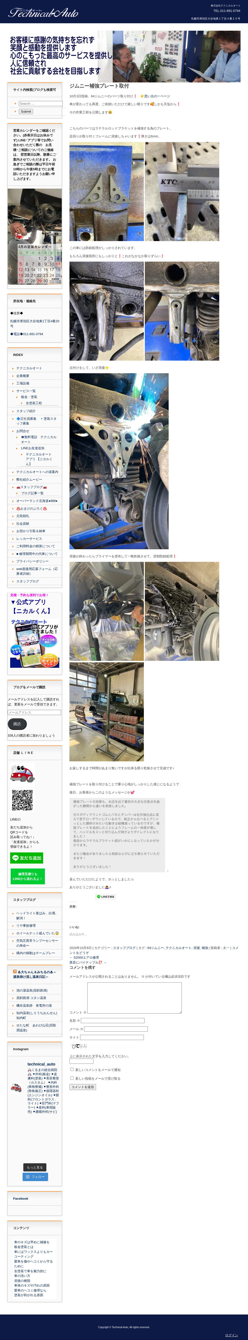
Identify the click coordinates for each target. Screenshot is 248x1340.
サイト (74, 1043)
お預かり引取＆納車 (30, 531)
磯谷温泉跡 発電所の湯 (34, 1005)
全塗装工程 (34, 403)
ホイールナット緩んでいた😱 (37, 933)
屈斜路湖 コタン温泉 (31, 998)
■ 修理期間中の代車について (37, 554)
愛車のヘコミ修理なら (30, 1290)
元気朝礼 (22, 516)
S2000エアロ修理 (84, 957)
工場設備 (22, 383)
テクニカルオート (178, 948)
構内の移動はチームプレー (35, 953)
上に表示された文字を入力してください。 (100, 1062)
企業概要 (22, 376)
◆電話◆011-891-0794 (26, 334)
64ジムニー (156, 948)
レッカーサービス (29, 539)
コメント (78, 1018)
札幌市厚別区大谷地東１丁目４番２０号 (215, 18)
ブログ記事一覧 (32, 493)
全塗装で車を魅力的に (30, 1271)
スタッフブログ (124, 948)
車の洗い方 (22, 1276)
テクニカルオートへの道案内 (37, 472)
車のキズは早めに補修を (32, 1242)
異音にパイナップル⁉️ (88, 962)
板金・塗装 (29, 397)
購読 (17, 724)
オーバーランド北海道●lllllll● (37, 501)
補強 (205, 948)
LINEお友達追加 (32, 448)
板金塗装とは (23, 1247)
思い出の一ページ (157, 96)
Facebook (20, 1198)
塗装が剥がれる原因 (28, 1295)
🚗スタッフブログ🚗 (31, 487)
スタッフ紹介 (26, 411)
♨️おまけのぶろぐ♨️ (31, 508)
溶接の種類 (22, 1281)
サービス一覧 (26, 391)
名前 (74, 1026)
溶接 (196, 948)
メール (76, 1035)
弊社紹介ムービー (29, 479)
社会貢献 (22, 523)
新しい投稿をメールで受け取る (98, 1084)
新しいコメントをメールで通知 (98, 1076)
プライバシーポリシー (32, 561)
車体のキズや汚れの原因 (32, 1285)
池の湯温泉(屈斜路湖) (32, 990)
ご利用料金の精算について (35, 546)
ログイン (231, 1335)
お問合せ (22, 431)
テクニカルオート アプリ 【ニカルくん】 (39, 459)
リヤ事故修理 (26, 925)
